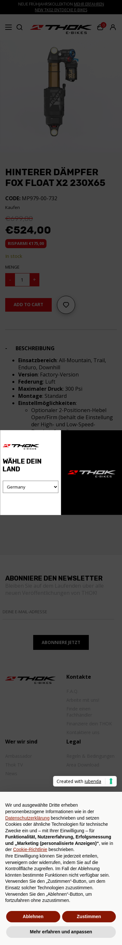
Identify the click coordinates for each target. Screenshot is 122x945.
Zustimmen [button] (89, 916)
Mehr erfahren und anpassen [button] (61, 931)
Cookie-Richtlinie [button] (30, 849)
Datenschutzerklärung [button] (27, 818)
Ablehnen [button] (33, 916)
